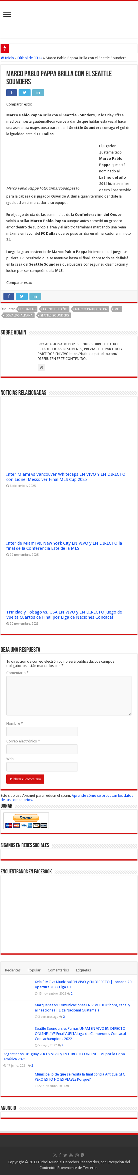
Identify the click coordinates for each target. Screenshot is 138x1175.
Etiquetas (83, 970)
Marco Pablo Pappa (91, 309)
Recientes (13, 970)
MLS (117, 309)
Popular (34, 970)
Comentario (17, 673)
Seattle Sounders (54, 315)
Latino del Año (55, 309)
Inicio (7, 58)
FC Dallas (27, 309)
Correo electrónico (23, 741)
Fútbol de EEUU (29, 58)
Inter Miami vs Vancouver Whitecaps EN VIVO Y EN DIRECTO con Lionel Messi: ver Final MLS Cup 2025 (65, 477)
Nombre (14, 723)
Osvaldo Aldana (19, 315)
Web (10, 759)
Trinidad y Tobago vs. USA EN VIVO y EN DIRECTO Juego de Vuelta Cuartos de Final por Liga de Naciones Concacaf (64, 615)
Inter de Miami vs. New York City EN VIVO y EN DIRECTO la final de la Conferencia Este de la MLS (64, 546)
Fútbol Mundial (50, 1162)
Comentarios (58, 970)
